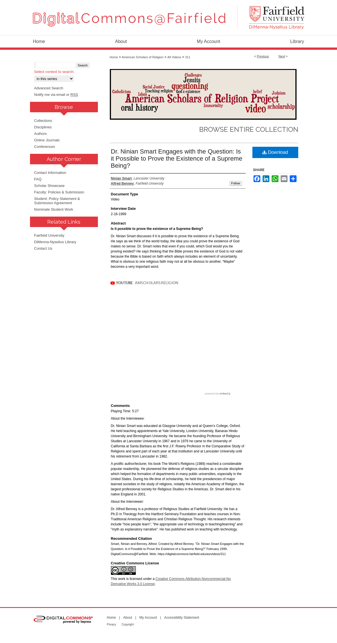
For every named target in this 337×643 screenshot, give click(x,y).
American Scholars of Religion (143, 57)
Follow (235, 183)
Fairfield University (49, 235)
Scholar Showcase (49, 186)
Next (281, 56)
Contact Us (43, 248)
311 (187, 57)
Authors (40, 133)
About (127, 618)
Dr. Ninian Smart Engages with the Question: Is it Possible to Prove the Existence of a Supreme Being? (176, 158)
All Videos (174, 57)
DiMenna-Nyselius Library (55, 242)
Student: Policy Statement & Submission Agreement (57, 201)
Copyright (128, 624)
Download (275, 152)
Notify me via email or (56, 94)
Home (114, 57)
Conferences (44, 146)
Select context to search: (54, 72)
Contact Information (50, 173)
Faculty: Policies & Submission (59, 192)
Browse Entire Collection (248, 129)
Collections (43, 120)
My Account (148, 618)
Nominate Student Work (53, 209)
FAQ (38, 179)
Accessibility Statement (181, 618)
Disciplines (43, 127)
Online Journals (47, 140)
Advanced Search (48, 88)
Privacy (111, 624)
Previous (263, 56)
